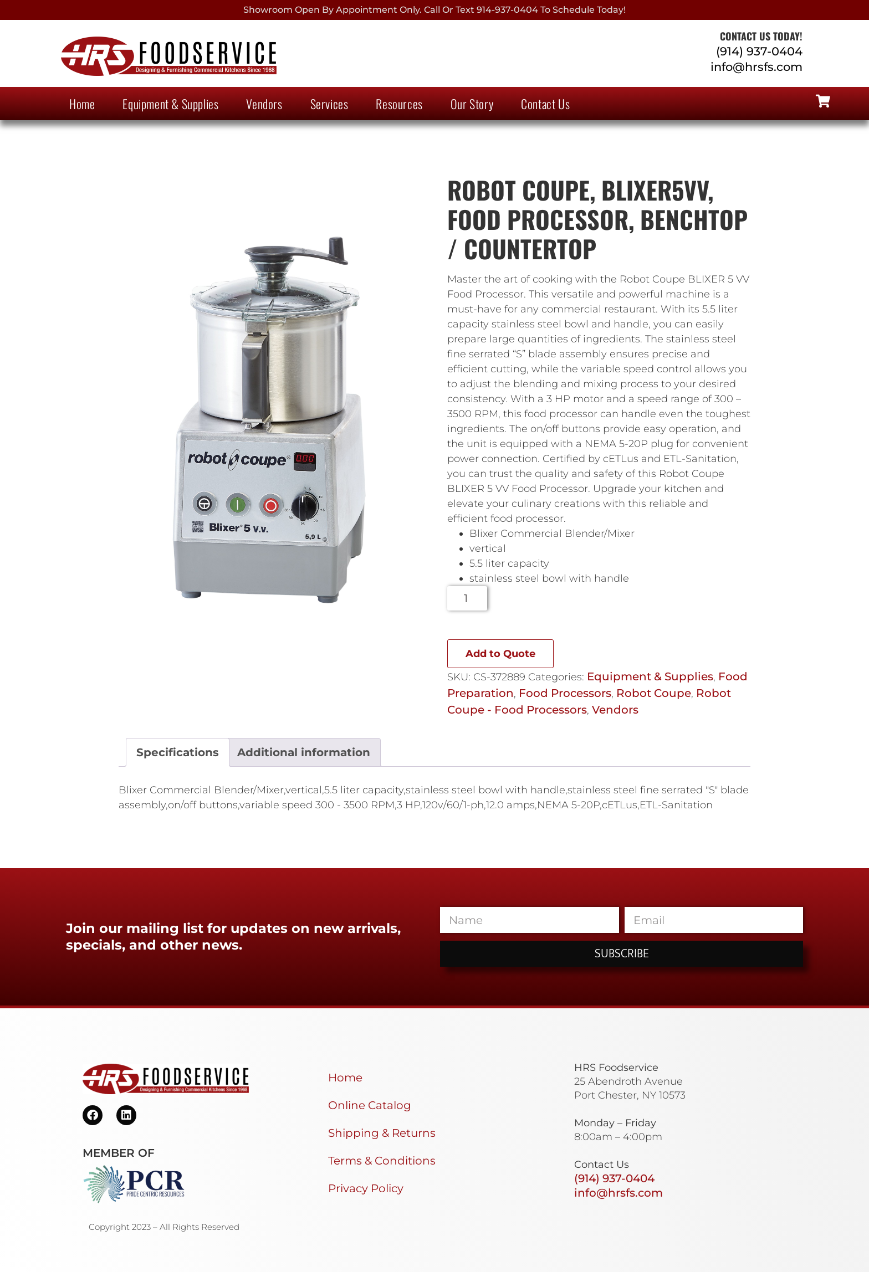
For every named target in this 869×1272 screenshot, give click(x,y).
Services (329, 103)
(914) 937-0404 (759, 51)
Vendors (264, 103)
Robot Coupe (653, 693)
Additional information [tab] (303, 752)
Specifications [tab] (177, 752)
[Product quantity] (467, 598)
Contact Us (545, 103)
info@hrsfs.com (756, 67)
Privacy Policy (365, 1188)
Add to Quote (500, 654)
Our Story (472, 103)
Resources (399, 103)
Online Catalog (369, 1105)
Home (82, 103)
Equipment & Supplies (170, 103)
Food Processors (565, 693)
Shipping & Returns (382, 1133)
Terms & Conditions (382, 1160)
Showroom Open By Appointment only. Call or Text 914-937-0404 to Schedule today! (434, 9)
